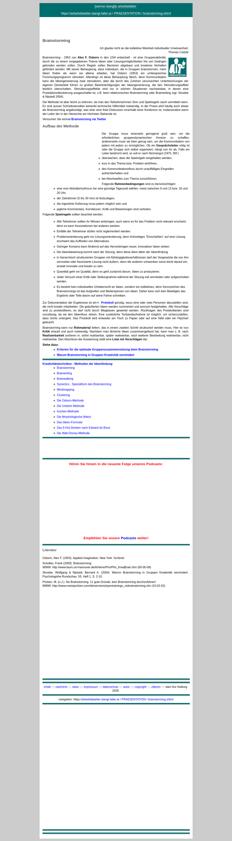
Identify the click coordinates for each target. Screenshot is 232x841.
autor (126, 686)
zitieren (156, 686)
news (75, 686)
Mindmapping (65, 389)
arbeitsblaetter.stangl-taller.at (91, 13)
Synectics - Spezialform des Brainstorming (84, 384)
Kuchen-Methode (68, 411)
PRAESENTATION (127, 13)
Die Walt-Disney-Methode (73, 433)
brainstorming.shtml (157, 13)
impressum (91, 686)
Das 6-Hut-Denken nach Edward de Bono (83, 427)
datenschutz (110, 686)
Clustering (63, 395)
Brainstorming (66, 367)
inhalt (47, 686)
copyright (140, 686)
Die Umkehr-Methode (70, 405)
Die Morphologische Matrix (74, 416)
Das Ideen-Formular (69, 422)
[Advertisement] (116, 28)
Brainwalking (65, 378)
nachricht (61, 686)
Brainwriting (64, 373)
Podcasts (128, 538)
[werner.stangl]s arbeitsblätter (116, 6)
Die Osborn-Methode (70, 400)
